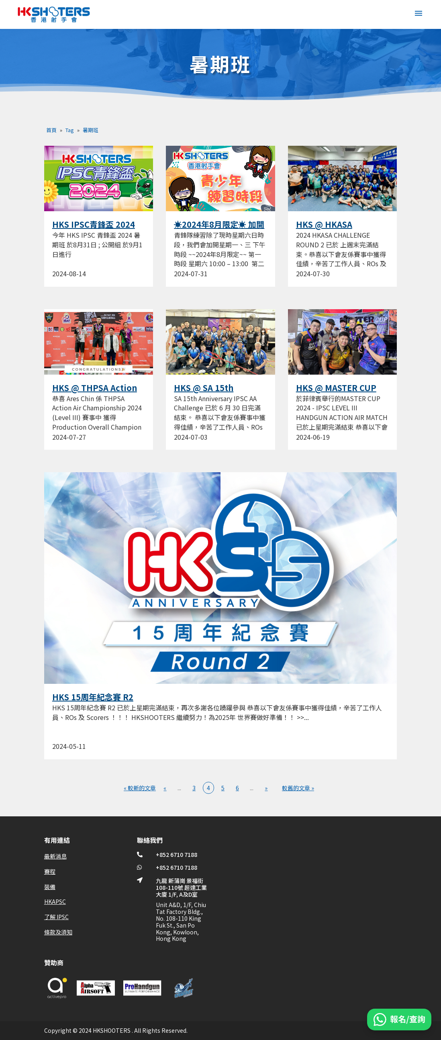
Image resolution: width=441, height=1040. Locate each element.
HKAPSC (55, 901)
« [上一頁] (164, 788)
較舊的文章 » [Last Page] (298, 788)
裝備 (49, 887)
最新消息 (55, 856)
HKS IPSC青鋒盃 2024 (93, 224)
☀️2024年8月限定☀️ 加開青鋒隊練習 (219, 229)
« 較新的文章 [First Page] (140, 788)
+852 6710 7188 (176, 854)
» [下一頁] (266, 788)
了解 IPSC (56, 917)
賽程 (49, 871)
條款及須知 (58, 932)
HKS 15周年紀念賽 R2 (92, 697)
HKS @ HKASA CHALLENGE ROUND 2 (339, 229)
